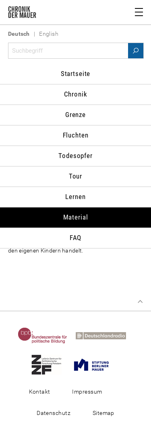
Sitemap (103, 413)
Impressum (87, 391)
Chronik (75, 94)
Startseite (76, 74)
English (48, 34)
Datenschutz (53, 413)
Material (75, 217)
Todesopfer (75, 156)
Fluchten (76, 135)
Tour (75, 176)
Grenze (75, 115)
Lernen (75, 197)
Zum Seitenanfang (140, 301)
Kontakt (39, 391)
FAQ (76, 238)
